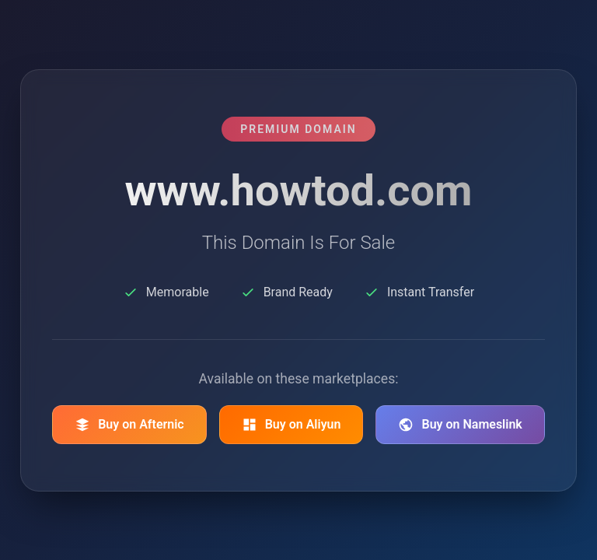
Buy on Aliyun (291, 424)
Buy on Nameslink (460, 424)
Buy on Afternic (129, 424)
